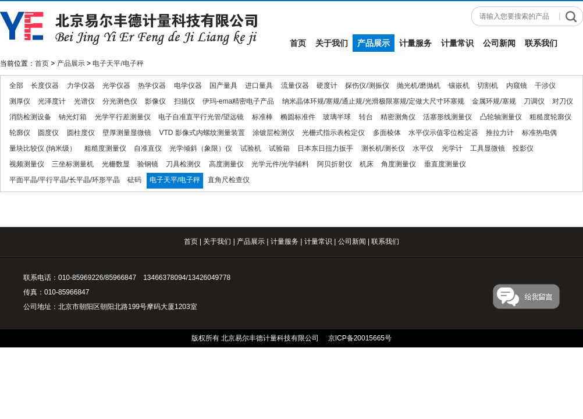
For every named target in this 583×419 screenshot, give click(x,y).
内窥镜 (516, 85)
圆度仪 (48, 133)
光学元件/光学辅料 (280, 164)
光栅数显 (116, 164)
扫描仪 (184, 101)
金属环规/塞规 (494, 101)
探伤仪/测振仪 (367, 85)
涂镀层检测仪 (273, 133)
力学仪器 (81, 85)
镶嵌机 (459, 85)
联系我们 (541, 43)
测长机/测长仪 (383, 148)
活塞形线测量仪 (447, 117)
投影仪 (523, 148)
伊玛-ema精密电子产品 (238, 101)
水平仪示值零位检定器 (443, 133)
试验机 (250, 148)
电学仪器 (188, 85)
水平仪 (423, 148)
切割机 (487, 85)
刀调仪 (534, 101)
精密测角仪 (398, 117)
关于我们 (331, 43)
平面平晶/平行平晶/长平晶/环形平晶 (64, 180)
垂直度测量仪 (445, 164)
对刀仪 (562, 101)
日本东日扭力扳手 (325, 148)
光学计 (452, 148)
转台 (366, 117)
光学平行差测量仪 (123, 117)
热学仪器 (152, 85)
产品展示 (373, 43)
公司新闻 (499, 43)
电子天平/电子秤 (118, 63)
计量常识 (457, 43)
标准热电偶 (539, 133)
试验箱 (279, 148)
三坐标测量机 (73, 164)
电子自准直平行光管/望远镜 (201, 117)
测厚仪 (19, 101)
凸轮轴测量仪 (501, 117)
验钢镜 (147, 164)
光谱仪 (84, 101)
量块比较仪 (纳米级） (42, 148)
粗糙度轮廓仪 (550, 117)
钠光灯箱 (73, 117)
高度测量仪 (226, 164)
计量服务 (415, 43)
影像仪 (155, 101)
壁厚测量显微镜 (126, 133)
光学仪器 (116, 85)
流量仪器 (295, 85)
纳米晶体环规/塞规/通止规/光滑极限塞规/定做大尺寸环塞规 (373, 101)
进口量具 (259, 85)
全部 (16, 85)
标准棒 (262, 117)
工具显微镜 (487, 148)
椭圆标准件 (297, 117)
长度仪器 (45, 85)
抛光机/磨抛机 (418, 85)
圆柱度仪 (81, 133)
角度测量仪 (398, 164)
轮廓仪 (19, 133)
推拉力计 (500, 133)
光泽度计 (52, 101)
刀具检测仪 (183, 164)
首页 (298, 43)
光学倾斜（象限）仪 (200, 148)
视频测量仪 (26, 164)
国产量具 (223, 85)
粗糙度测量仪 (105, 148)
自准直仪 (148, 148)
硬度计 (327, 85)
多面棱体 (387, 133)
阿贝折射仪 (334, 164)
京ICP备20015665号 (360, 338)
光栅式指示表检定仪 (333, 133)
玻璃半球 (337, 117)
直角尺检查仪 (229, 180)
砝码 (134, 180)
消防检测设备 (30, 117)
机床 (367, 164)
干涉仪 (545, 85)
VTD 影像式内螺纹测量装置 (201, 133)
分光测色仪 (119, 101)
